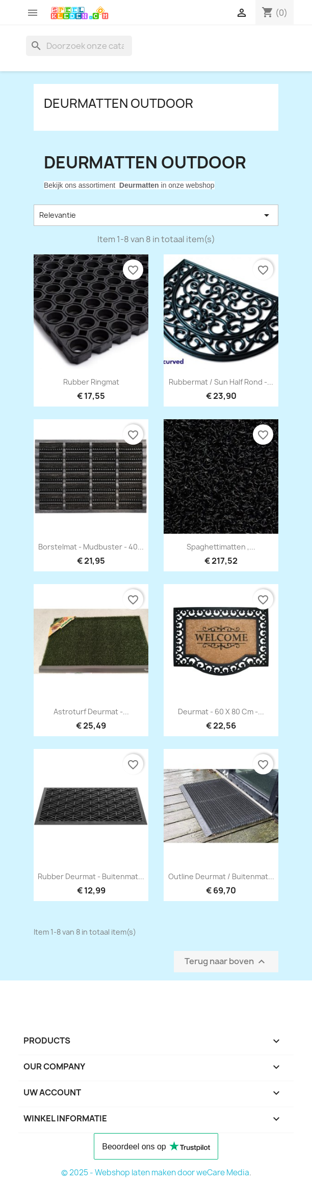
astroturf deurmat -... (91, 711)
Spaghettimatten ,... (221, 547)
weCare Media (222, 1172)
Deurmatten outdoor (118, 103)
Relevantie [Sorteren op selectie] (156, 215)
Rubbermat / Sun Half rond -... (221, 382)
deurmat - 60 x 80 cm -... (221, 711)
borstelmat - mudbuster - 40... (91, 547)
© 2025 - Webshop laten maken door (128, 1172)
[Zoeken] (79, 46)
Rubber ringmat (91, 382)
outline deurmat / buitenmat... (221, 876)
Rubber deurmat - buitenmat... (91, 876)
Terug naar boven (226, 962)
